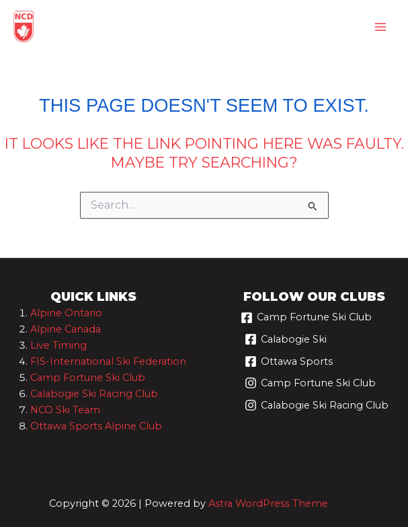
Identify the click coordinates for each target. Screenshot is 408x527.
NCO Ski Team (65, 410)
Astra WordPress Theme (268, 503)
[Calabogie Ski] (286, 344)
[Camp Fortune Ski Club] (306, 323)
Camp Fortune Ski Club (87, 378)
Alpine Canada (65, 329)
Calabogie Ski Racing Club (94, 394)
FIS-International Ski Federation (108, 361)
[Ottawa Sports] (289, 366)
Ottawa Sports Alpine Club (96, 426)
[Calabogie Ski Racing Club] (317, 410)
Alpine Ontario (66, 313)
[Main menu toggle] (380, 27)
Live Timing (58, 345)
